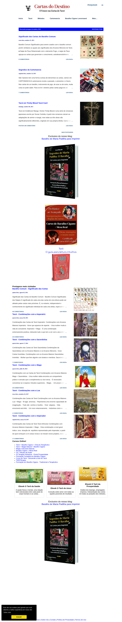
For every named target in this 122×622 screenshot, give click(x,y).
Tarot (30, 18)
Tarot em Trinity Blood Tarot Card (33, 103)
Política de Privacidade (65, 620)
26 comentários (18, 337)
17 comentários (18, 438)
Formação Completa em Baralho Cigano (31, 456)
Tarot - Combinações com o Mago (27, 365)
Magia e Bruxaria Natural (25, 449)
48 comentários (18, 311)
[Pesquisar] (92, 5)
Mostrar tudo (97, 29)
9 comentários (24, 59)
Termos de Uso (80, 620)
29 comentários (18, 388)
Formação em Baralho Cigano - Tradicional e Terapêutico (37, 462)
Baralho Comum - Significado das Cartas (30, 289)
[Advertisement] (61, 593)
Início (21, 18)
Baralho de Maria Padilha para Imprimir (61, 139)
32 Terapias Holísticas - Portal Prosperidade (32, 454)
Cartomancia (55, 18)
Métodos (41, 18)
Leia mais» (69, 59)
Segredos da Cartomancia (30, 70)
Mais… (94, 18)
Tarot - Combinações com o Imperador (29, 416)
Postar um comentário (27, 125)
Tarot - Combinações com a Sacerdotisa (29, 340)
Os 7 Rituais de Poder (24, 452)
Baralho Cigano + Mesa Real (26, 451)
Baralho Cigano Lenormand (76, 18)
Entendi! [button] (19, 617)
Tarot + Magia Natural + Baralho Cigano (30, 447)
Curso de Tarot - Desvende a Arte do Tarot (31, 458)
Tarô (61, 249)
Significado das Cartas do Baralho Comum (37, 37)
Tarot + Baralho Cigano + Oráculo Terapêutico (33, 445)
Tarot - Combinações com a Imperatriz (29, 314)
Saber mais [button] (7, 612)
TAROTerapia (21, 460)
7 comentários (24, 92)
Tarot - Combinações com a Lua (26, 390)
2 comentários (17, 413)
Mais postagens (67, 132)
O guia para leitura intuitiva (61, 252)
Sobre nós (45, 620)
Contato (53, 620)
